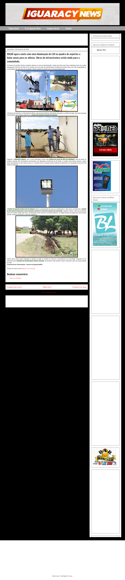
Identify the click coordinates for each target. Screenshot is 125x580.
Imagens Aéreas (53, 28)
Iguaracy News (101, 50)
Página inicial (14, 28)
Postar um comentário (15, 278)
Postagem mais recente (14, 287)
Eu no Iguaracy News (33, 28)
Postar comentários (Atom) (49, 292)
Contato (69, 28)
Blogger (70, 576)
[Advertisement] (56, 39)
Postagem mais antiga (79, 287)
